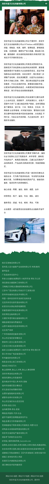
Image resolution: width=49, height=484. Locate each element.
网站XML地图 (11, 476)
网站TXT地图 (24, 476)
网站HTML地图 (37, 476)
